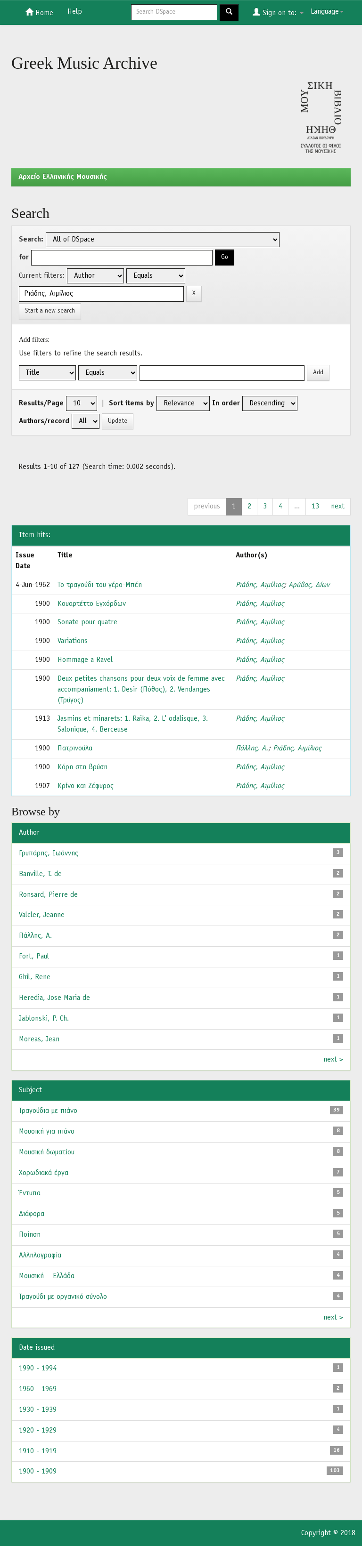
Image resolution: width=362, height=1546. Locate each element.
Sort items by (131, 403)
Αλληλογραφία (40, 1255)
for (24, 257)
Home (39, 12)
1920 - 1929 (38, 1430)
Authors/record (44, 421)
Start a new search (50, 310)
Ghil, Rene (34, 977)
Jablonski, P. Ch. (44, 1019)
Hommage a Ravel (85, 660)
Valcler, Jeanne (42, 915)
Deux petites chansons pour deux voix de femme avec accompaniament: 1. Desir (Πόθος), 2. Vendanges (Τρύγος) (141, 689)
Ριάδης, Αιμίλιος (260, 585)
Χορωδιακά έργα (43, 1173)
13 (315, 506)
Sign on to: (278, 12)
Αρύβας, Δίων (308, 585)
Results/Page (41, 403)
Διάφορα (31, 1214)
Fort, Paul (34, 956)
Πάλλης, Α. (252, 748)
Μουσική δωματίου (46, 1152)
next (338, 506)
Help (74, 12)
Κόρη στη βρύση (82, 767)
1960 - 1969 (38, 1389)
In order (226, 403)
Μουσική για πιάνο (46, 1131)
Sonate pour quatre (87, 622)
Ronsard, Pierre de (48, 895)
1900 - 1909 (38, 1471)
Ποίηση (30, 1235)
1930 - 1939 (38, 1410)
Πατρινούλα (75, 748)
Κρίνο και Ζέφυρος (86, 786)
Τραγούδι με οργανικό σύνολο (63, 1297)
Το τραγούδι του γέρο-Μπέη (100, 585)
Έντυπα (30, 1193)
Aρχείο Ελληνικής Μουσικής (62, 177)
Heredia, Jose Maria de (54, 998)
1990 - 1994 (38, 1368)
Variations (73, 641)
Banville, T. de (40, 874)
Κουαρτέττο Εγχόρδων (92, 604)
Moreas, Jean (39, 1039)
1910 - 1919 (38, 1451)
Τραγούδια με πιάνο (48, 1111)
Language (327, 12)
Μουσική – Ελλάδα (46, 1276)
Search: (31, 239)
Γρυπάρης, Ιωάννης (48, 853)
